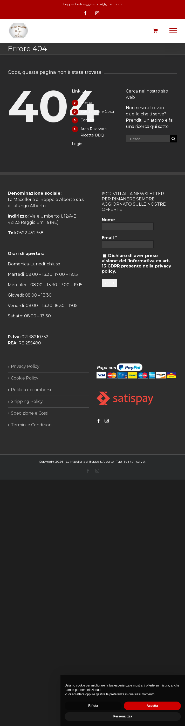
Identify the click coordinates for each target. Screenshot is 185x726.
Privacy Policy (25, 366)
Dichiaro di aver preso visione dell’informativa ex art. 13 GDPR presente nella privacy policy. (136, 263)
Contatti (87, 120)
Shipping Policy (27, 401)
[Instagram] (107, 421)
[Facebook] (99, 421)
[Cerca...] (148, 138)
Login (77, 143)
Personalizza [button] (122, 716)
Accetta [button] (152, 706)
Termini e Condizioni (31, 424)
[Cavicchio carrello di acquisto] (155, 30)
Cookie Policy (24, 378)
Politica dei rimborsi (31, 389)
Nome (108, 219)
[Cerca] (173, 138)
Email (109, 237)
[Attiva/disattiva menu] (173, 30)
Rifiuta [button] (93, 706)
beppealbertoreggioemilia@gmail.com (92, 4)
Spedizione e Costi (97, 111)
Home (86, 102)
